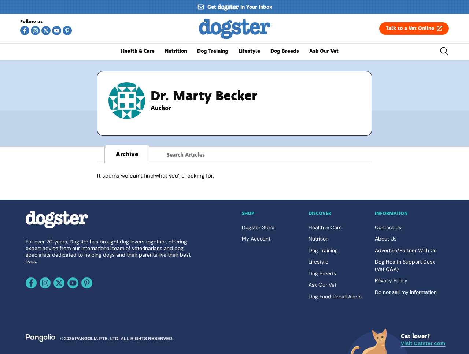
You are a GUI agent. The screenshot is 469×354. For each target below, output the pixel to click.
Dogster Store (258, 227)
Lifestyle (249, 51)
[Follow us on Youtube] (56, 30)
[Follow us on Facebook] (24, 30)
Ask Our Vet (324, 51)
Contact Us (388, 227)
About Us (385, 238)
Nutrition (176, 51)
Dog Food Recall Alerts (335, 296)
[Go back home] (234, 37)
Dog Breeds (284, 51)
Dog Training (212, 51)
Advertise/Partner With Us (405, 250)
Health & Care (138, 51)
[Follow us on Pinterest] (67, 30)
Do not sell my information (406, 292)
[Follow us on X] (46, 30)
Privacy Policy (391, 280)
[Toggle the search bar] (444, 52)
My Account (256, 238)
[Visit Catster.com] (423, 340)
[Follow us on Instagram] (35, 30)
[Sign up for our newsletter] (234, 7)
